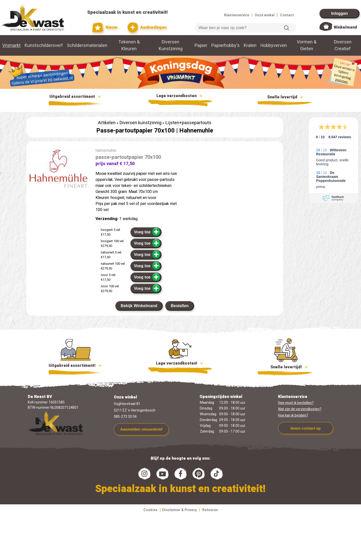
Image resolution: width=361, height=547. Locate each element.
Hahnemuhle (196, 130)
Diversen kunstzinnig (140, 122)
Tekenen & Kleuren (129, 45)
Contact (287, 15)
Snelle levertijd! (285, 366)
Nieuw (104, 27)
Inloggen (339, 13)
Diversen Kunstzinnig (171, 45)
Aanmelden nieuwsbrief (141, 429)
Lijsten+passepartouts (188, 122)
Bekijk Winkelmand (139, 306)
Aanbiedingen (147, 27)
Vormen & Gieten (306, 45)
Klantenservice (236, 15)
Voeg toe (147, 231)
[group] (58, 170)
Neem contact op (305, 428)
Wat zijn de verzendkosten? (299, 409)
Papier (201, 45)
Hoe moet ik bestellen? (296, 402)
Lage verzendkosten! (180, 364)
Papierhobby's (225, 45)
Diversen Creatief (342, 45)
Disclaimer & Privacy (179, 510)
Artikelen (107, 122)
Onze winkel (265, 15)
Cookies (150, 510)
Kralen (250, 45)
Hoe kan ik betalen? (293, 415)
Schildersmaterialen (87, 45)
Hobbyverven (273, 45)
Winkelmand (345, 27)
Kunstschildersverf (44, 45)
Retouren (210, 510)
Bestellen (180, 306)
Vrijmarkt (11, 45)
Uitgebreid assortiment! (76, 366)
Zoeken (287, 27)
